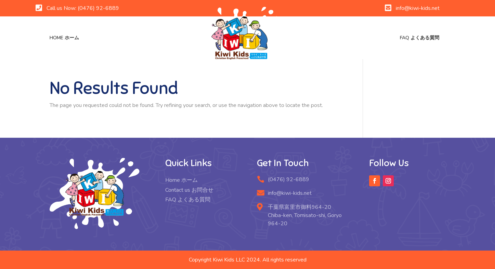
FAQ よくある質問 (419, 38)
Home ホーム (64, 38)
